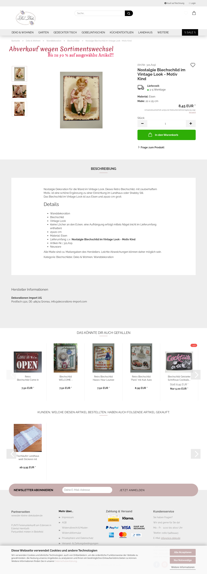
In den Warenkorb (163, 134)
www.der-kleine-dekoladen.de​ (27, 515)
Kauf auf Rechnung (174, 3)
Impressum (68, 517)
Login (192, 3)
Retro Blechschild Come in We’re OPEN (28, 378)
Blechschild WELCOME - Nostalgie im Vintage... (65, 378)
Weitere (163, 32)
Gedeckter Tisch (65, 32)
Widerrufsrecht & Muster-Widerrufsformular (75, 530)
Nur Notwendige (183, 560)
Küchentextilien (121, 32)
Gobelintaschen (93, 32)
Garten (43, 32)
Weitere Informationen (183, 567)
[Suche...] (129, 13)
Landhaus (145, 32)
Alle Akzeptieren (182, 552)
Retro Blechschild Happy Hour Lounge (103, 378)
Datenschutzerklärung (66, 561)
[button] (194, 13)
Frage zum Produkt (152, 147)
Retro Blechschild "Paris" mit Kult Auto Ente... (141, 378)
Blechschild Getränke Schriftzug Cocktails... (179, 378)
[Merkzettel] (186, 13)
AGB (64, 522)
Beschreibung (103, 169)
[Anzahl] (166, 123)
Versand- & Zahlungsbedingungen (80, 543)
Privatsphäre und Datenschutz (77, 538)
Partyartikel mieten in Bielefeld (27, 531)
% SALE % (190, 32)
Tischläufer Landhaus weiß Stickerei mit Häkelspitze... (27, 457)
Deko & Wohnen (22, 32)
